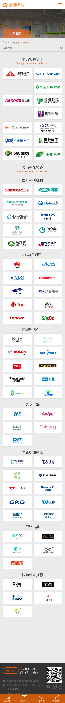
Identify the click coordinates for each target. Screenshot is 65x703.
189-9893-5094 (29, 668)
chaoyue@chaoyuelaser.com (22, 680)
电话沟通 (40, 698)
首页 (8, 42)
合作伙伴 (25, 42)
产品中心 (24, 698)
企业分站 (12, 693)
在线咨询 (57, 698)
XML (21, 693)
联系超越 (15, 42)
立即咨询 (11, 670)
